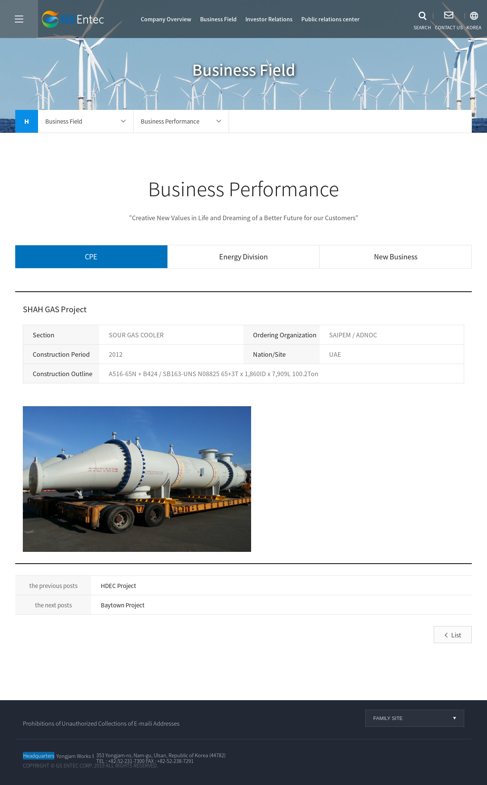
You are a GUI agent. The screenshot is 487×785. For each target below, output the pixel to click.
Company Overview (166, 19)
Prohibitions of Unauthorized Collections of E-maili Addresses (101, 723)
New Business (395, 256)
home (26, 121)
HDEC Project (118, 586)
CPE (91, 256)
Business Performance (170, 121)
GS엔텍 (74, 20)
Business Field (218, 19)
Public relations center (330, 19)
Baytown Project (123, 605)
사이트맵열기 (19, 19)
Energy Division (243, 256)
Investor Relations (269, 19)
